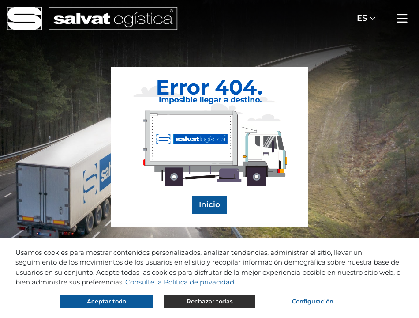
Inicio (209, 204)
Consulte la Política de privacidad (179, 282)
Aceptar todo (106, 301)
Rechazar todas (210, 301)
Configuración (312, 301)
